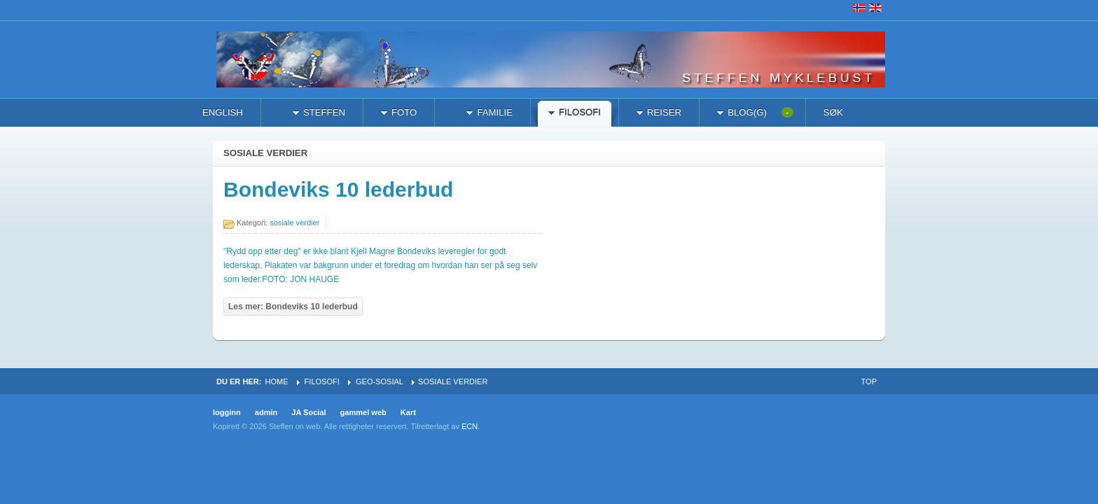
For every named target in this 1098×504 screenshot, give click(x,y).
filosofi (322, 381)
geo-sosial (379, 381)
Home (276, 381)
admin (266, 412)
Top (869, 381)
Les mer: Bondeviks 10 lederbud (293, 307)
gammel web (363, 412)
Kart (408, 412)
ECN (469, 426)
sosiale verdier (294, 222)
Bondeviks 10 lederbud (338, 189)
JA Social (308, 412)
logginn (227, 412)
